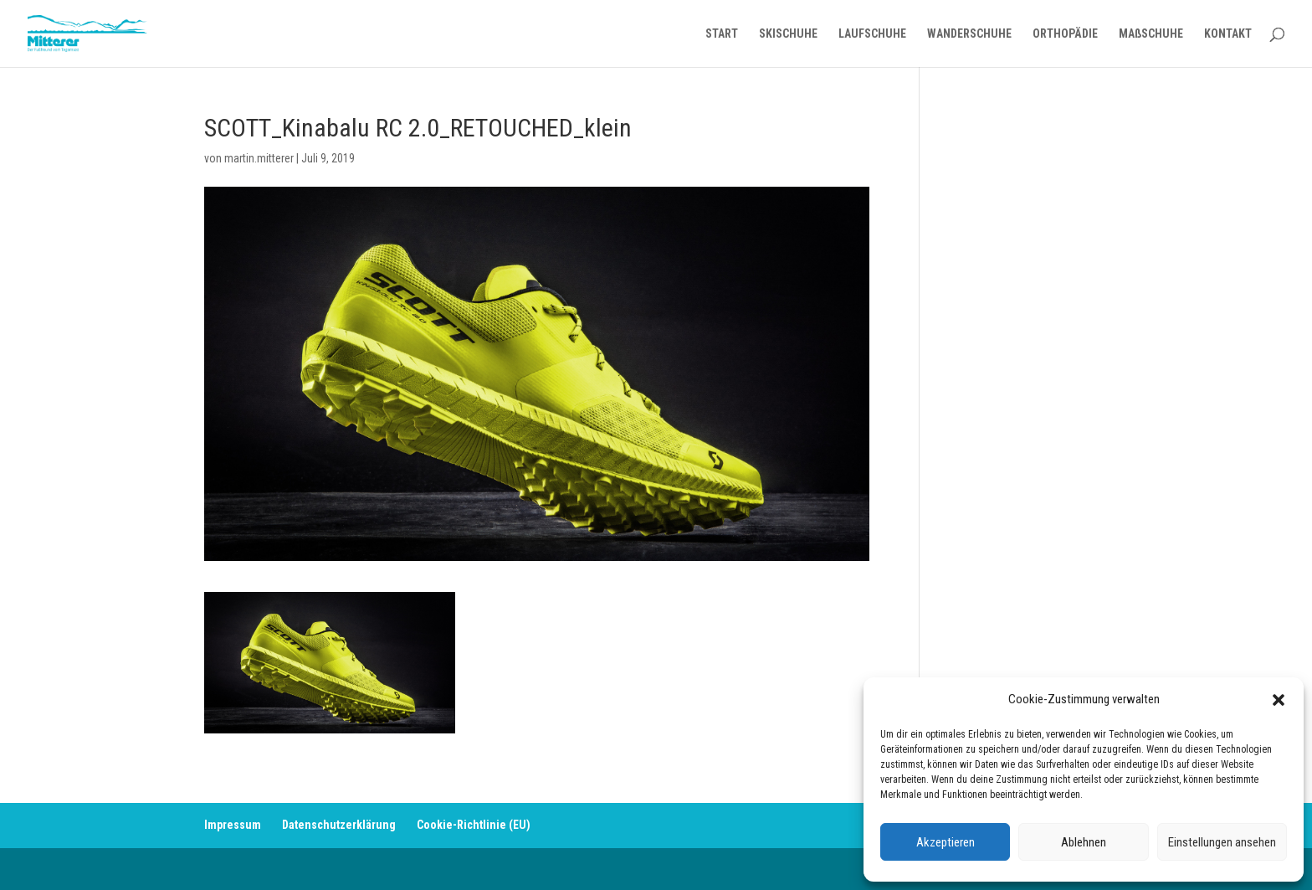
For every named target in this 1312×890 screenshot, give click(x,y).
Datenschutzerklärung (339, 824)
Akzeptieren (945, 842)
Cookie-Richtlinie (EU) (473, 824)
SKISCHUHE (788, 34)
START (721, 34)
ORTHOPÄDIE (1065, 34)
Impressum (232, 824)
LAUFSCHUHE (872, 34)
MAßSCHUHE (1151, 34)
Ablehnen (1083, 842)
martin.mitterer (259, 158)
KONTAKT (1228, 34)
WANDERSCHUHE (969, 34)
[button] (1278, 700)
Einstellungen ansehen (1222, 842)
